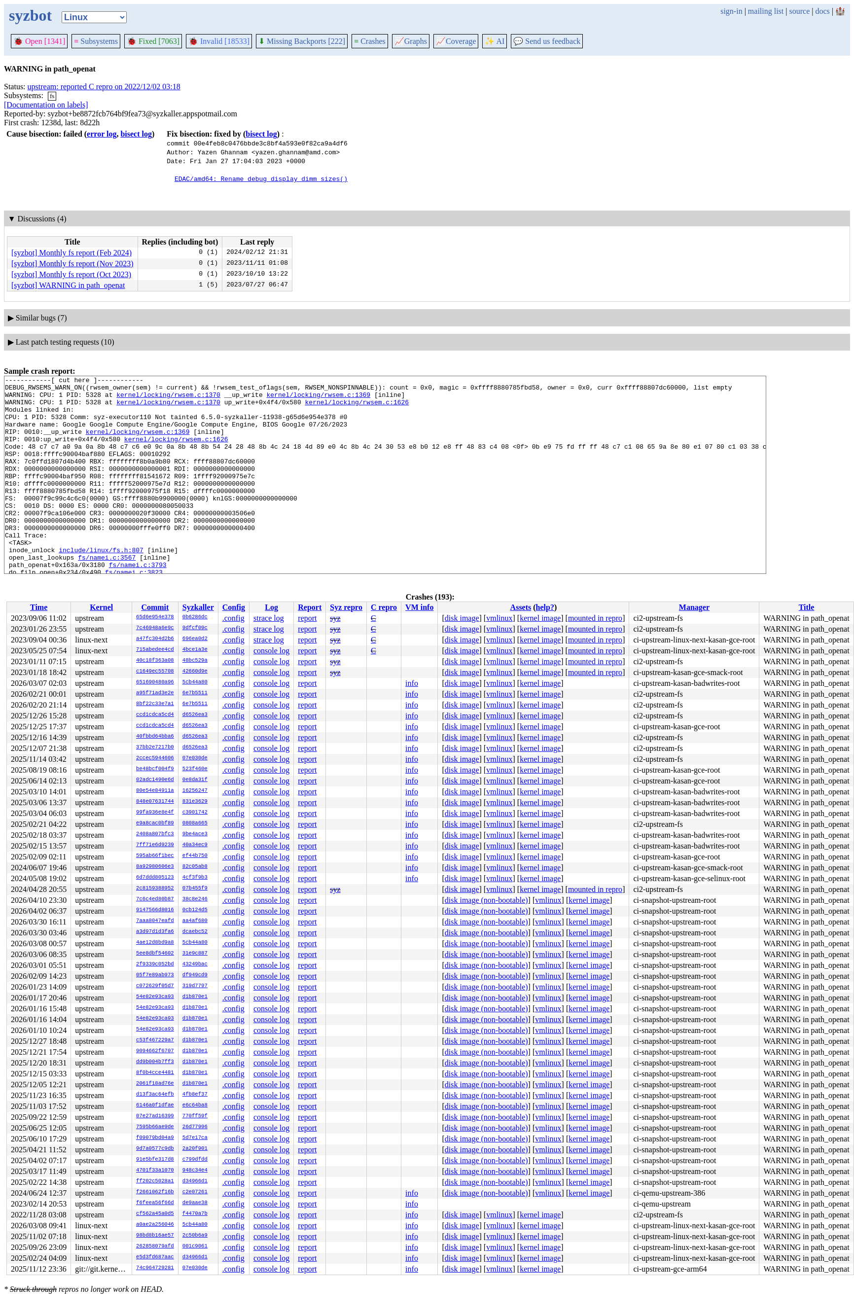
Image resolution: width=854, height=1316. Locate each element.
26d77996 (195, 1127)
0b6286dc (195, 617)
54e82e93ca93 (155, 997)
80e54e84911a (155, 790)
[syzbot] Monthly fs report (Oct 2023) (71, 274)
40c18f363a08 (155, 660)
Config (233, 607)
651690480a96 (155, 682)
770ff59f (195, 1116)
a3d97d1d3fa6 (155, 931)
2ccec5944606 (155, 758)
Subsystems (96, 41)
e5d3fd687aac (155, 1257)
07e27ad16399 (155, 1116)
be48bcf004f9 (155, 769)
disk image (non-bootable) (486, 900)
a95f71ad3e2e (155, 693)
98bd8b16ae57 (155, 1235)
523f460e (195, 769)
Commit (155, 607)
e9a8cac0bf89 (155, 823)
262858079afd (155, 1246)
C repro (384, 607)
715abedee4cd (155, 649)
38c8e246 (195, 899)
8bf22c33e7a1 (155, 704)
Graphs (410, 41)
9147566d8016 (155, 910)
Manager (694, 607)
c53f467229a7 (155, 1040)
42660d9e (195, 671)
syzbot (30, 15)
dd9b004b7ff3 (155, 1062)
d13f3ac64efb (155, 1094)
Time (38, 607)
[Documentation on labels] (46, 105)
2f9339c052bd (155, 964)
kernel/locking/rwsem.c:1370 (168, 398)
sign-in (731, 11)
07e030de (195, 758)
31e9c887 (195, 953)
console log (271, 650)
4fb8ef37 (195, 1094)
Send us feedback (546, 41)
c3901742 (195, 812)
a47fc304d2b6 (155, 639)
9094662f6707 (155, 1051)
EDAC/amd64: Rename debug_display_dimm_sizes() (261, 178)
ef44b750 (195, 856)
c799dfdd (195, 1159)
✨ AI (494, 41)
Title (807, 607)
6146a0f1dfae (155, 1105)
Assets (521, 607)
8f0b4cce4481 (155, 1072)
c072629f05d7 (155, 986)
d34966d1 (195, 1181)
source (799, 11)
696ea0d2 (195, 639)
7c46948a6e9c (155, 628)
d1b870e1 (195, 997)
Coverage (456, 41)
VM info (419, 607)
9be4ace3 (195, 834)
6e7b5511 (195, 693)
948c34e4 (195, 1170)
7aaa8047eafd (155, 921)
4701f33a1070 (155, 1170)
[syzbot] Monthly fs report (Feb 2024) (71, 253)
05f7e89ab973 (155, 975)
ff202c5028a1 (155, 1181)
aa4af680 (195, 921)
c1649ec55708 (155, 671)
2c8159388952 (155, 888)
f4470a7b (195, 1213)
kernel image (540, 618)
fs (52, 96)
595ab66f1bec (155, 856)
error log (101, 134)
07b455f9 (195, 888)
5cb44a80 (195, 682)
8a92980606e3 (155, 866)
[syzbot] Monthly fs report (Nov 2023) (72, 263)
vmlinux (499, 618)
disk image (462, 618)
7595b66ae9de (155, 1127)
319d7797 (195, 986)
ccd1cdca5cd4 (155, 714)
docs (822, 11)
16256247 (195, 790)
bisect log (136, 134)
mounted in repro (595, 618)
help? (545, 607)
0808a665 (195, 823)
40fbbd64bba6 (155, 736)
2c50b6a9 (195, 1235)
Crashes (370, 41)
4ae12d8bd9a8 (155, 942)
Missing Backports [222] (301, 41)
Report (309, 607)
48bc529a (195, 660)
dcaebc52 (195, 931)
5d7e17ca (195, 1138)
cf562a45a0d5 (155, 1213)
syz (335, 618)
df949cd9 (195, 975)
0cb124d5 (195, 910)
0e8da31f (195, 780)
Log (271, 607)
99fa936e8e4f (155, 812)
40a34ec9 (195, 845)
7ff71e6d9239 (155, 845)
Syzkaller (198, 607)
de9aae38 (195, 1203)
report (307, 618)
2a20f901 (195, 1148)
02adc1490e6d (155, 780)
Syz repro (346, 607)
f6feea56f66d (155, 1203)
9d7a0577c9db (155, 1148)
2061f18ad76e (155, 1083)
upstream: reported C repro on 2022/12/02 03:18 (104, 86)
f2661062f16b (155, 1192)
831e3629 (195, 801)
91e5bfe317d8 (155, 1159)
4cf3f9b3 (195, 877)
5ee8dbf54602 (155, 953)
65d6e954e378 (155, 617)
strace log (268, 618)
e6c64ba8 (195, 1105)
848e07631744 (155, 801)
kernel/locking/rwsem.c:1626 (357, 407)
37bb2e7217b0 (155, 747)
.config (233, 618)
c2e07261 (195, 1192)
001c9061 (195, 1246)
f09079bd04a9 (155, 1138)
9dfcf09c (195, 628)
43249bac (195, 964)
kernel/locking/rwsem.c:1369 (318, 398)
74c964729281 (155, 1268)
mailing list (765, 11)
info (411, 683)
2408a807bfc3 (155, 834)
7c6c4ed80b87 (155, 899)
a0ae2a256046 (155, 1224)
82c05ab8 (195, 866)
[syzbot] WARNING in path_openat (68, 285)
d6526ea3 (195, 714)
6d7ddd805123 (155, 877)
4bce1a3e (195, 649)
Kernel (101, 607)
